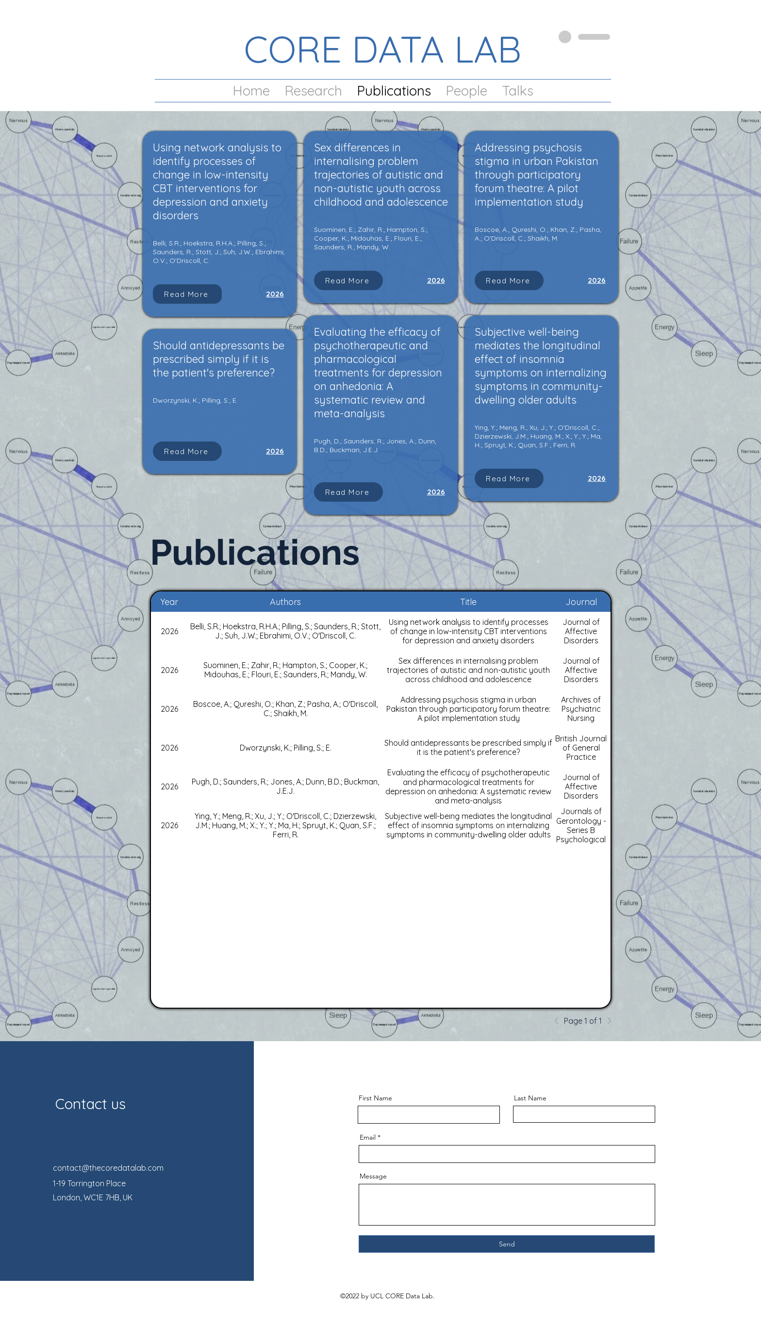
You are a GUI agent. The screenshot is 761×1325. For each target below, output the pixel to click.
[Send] (507, 1244)
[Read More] (187, 294)
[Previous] (559, 1020)
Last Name (530, 1098)
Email (368, 1137)
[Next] (607, 1020)
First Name (375, 1098)
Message (373, 1176)
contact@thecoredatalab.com (108, 1168)
